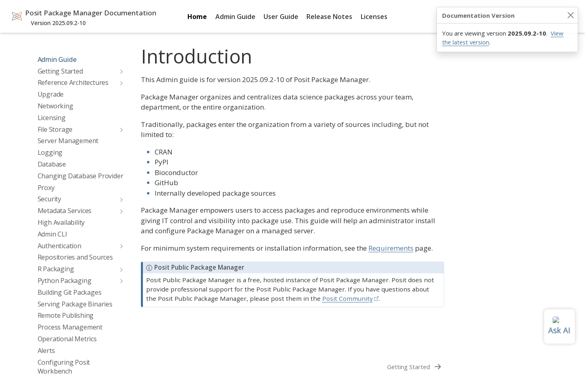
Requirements (390, 248)
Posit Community (347, 298)
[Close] (570, 15)
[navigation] (119, 71)
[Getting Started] (415, 366)
